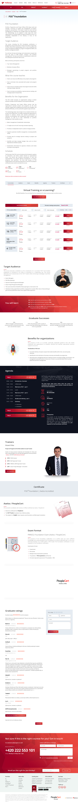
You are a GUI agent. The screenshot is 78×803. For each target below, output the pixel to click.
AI (5, 778)
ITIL (6, 780)
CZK (66, 209)
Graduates (10, 167)
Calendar (21, 2)
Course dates (11, 183)
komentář (51, 623)
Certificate (62, 183)
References (40, 2)
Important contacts (49, 778)
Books (20, 171)
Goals (28, 183)
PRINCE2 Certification (37, 780)
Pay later (68, 217)
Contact (46, 2)
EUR (70, 209)
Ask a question (10, 471)
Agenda (45, 183)
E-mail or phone (61, 745)
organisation (21, 167)
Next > (6, 786)
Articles (9, 171)
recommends (32, 167)
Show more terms (39, 259)
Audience (20, 183)
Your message (43, 749)
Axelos (7, 454)
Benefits (36, 183)
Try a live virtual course (39, 196)
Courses (15, 2)
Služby (25, 2)
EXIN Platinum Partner (19, 454)
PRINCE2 (7, 781)
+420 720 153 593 (63, 3)
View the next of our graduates (15, 715)
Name (50, 615)
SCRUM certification (37, 783)
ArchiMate (8, 783)
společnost (63, 615)
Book (68, 215)
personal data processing (52, 757)
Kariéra (29, 2)
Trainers (53, 183)
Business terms (48, 783)
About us (35, 2)
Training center (48, 780)
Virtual (21, 216)
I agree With (49, 757)
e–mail (50, 619)
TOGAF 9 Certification (37, 778)
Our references (48, 781)
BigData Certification (37, 781)
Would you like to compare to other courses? (15, 176)
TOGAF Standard (9, 785)
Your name (43, 745)
